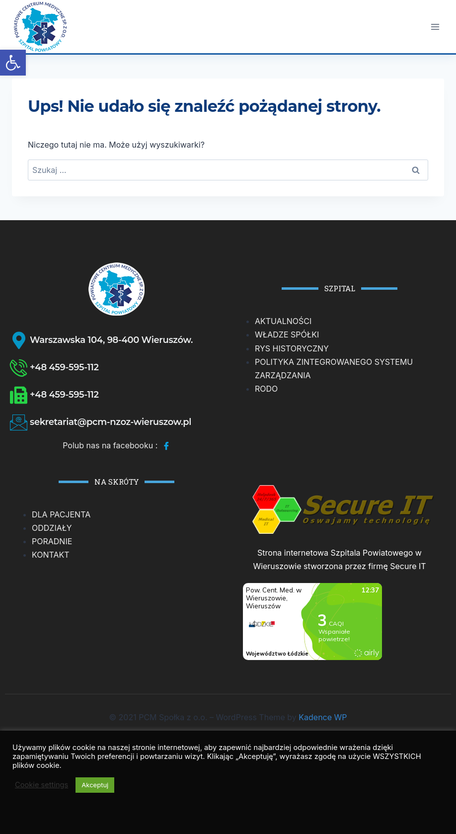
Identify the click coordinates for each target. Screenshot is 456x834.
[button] (13, 63)
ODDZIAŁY (52, 528)
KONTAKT (51, 555)
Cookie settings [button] (41, 784)
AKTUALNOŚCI (283, 321)
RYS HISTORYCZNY (292, 348)
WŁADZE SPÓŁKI (287, 334)
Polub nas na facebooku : (116, 446)
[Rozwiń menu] (435, 26)
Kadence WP (323, 717)
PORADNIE (52, 541)
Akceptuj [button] (94, 785)
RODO (266, 389)
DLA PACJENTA (61, 514)
